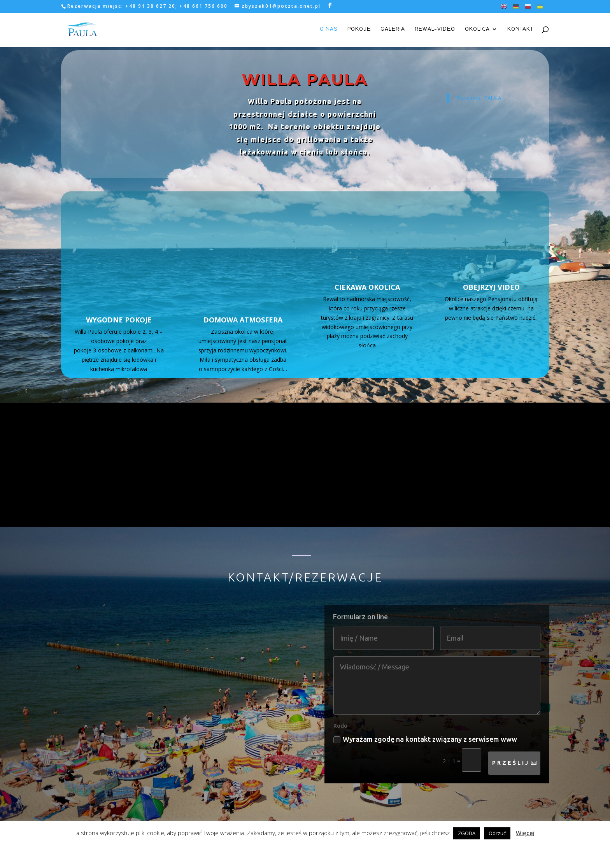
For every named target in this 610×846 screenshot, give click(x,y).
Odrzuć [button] (497, 833)
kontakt (520, 30)
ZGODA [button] (466, 833)
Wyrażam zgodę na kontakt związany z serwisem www (425, 715)
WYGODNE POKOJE (119, 287)
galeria (392, 30)
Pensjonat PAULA (479, 98)
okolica (477, 30)
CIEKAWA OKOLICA (367, 287)
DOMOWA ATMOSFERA (242, 287)
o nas (329, 30)
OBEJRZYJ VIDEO (491, 287)
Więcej (525, 833)
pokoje (359, 30)
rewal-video (435, 30)
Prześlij (510, 739)
